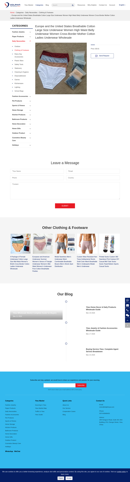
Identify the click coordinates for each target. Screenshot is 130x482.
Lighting (17, 87)
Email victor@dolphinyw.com (106, 406)
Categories (39, 5)
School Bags (19, 91)
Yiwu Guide (39, 414)
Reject (61, 478)
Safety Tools (19, 64)
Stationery (18, 68)
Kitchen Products (21, 114)
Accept (69, 478)
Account (112, 5)
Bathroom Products (21, 119)
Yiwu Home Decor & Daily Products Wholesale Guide (101, 308)
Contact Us (103, 5)
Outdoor (17, 46)
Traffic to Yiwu (39, 411)
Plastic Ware (19, 60)
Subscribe (80, 385)
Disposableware (20, 76)
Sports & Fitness (21, 105)
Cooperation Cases (69, 411)
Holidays (21, 145)
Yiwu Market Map (41, 408)
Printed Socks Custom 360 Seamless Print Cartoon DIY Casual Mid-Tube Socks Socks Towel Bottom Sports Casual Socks (109, 261)
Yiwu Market (28, 5)
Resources (81, 5)
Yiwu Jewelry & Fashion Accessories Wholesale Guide (101, 329)
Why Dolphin (92, 5)
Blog (47, 5)
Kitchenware (19, 83)
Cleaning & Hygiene (22, 72)
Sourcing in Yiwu (40, 405)
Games (17, 79)
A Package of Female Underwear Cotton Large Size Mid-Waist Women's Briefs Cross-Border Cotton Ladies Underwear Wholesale (19, 263)
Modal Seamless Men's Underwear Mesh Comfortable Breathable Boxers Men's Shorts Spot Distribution (64, 261)
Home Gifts (21, 128)
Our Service (66, 408)
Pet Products (21, 101)
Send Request (102, 56)
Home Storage (21, 110)
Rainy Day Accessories (19, 55)
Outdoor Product (21, 133)
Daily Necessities (31, 12)
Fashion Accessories (21, 96)
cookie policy (121, 472)
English (121, 5)
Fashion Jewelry (21, 32)
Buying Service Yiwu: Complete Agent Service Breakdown (102, 350)
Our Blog (65, 294)
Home (12, 12)
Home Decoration (21, 124)
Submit (65, 206)
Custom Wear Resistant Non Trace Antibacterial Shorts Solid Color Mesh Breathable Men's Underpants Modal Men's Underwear (87, 261)
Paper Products (21, 36)
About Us (66, 405)
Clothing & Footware (46, 12)
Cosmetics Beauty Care (21, 138)
